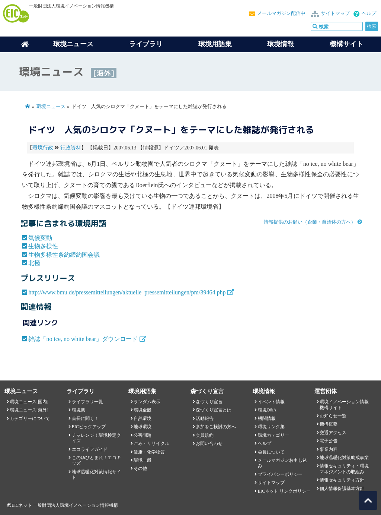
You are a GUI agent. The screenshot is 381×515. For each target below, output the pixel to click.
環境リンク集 (271, 426)
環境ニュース (50, 106)
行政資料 (70, 148)
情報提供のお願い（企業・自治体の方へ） (310, 222)
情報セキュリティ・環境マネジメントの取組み (344, 468)
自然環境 (142, 418)
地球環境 (142, 426)
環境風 (78, 410)
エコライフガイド (90, 449)
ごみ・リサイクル (151, 443)
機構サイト (346, 44)
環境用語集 (215, 44)
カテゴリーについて (30, 418)
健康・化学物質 (149, 452)
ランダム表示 (147, 401)
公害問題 (142, 435)
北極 (34, 263)
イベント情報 (271, 401)
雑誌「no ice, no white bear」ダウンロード (83, 339)
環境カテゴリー (273, 435)
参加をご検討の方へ (216, 426)
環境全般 (142, 410)
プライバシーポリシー (280, 474)
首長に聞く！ (85, 418)
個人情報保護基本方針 (342, 488)
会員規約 (205, 435)
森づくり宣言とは (213, 410)
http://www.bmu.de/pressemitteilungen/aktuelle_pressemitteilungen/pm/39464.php (126, 292)
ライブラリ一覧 (87, 401)
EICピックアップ (89, 426)
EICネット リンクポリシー (284, 491)
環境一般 (142, 460)
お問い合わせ (209, 443)
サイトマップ (335, 13)
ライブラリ (146, 44)
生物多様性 (43, 246)
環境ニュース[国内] (29, 401)
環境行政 (42, 148)
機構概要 (328, 424)
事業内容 (328, 449)
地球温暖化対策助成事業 (344, 457)
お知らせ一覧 (333, 415)
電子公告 (328, 440)
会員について (271, 452)
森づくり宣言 (209, 401)
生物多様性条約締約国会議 (64, 255)
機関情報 (267, 418)
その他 (140, 468)
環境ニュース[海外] (29, 410)
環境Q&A (267, 410)
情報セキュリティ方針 (342, 480)
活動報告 (205, 418)
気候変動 (40, 238)
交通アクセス (333, 432)
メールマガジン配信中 (281, 13)
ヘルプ (369, 13)
